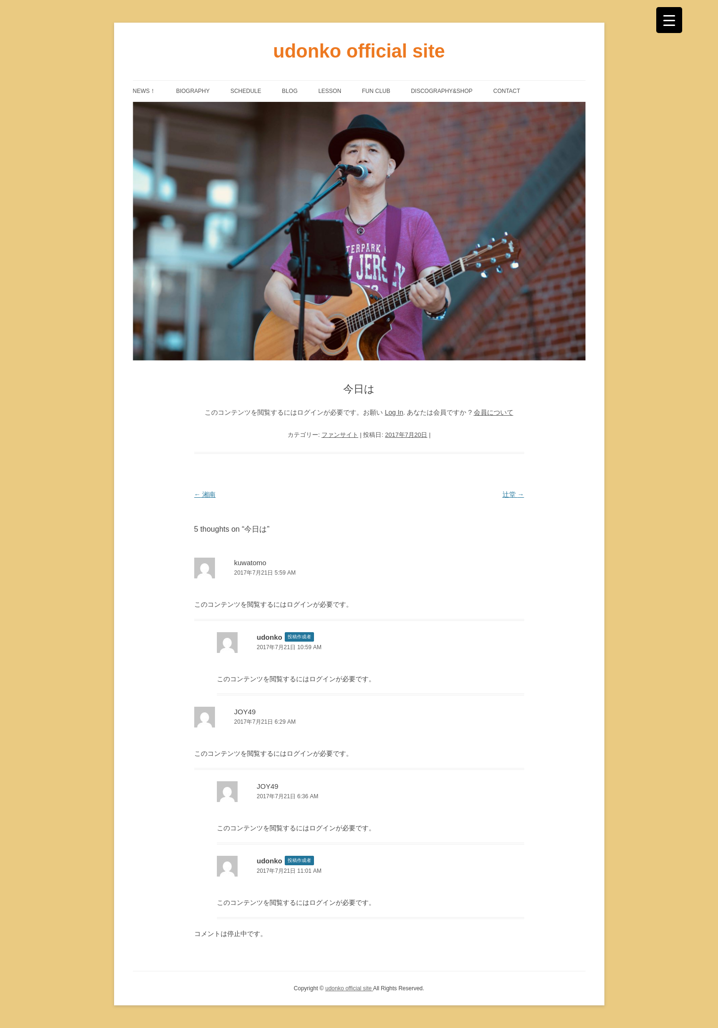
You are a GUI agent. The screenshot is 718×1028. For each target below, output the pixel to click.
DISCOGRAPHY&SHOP (442, 91)
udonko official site (359, 51)
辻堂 (513, 494)
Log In (394, 412)
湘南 (205, 494)
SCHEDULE (246, 91)
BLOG (289, 91)
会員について (493, 412)
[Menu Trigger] (669, 20)
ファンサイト (340, 434)
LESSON (329, 91)
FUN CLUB (376, 91)
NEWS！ (144, 91)
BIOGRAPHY (192, 91)
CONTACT (506, 91)
